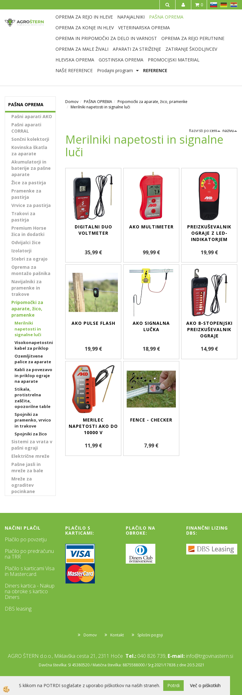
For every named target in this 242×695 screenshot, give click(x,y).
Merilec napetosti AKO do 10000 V (93, 426)
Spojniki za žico (30, 434)
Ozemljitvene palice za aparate (32, 359)
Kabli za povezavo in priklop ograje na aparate (33, 375)
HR (233, 4)
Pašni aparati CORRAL (26, 128)
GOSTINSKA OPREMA (121, 60)
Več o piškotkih (205, 685)
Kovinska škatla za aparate (29, 150)
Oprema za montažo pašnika (30, 270)
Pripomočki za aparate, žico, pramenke (27, 308)
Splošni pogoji (150, 635)
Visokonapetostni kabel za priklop (33, 345)
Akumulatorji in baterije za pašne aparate (31, 168)
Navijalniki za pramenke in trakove (26, 288)
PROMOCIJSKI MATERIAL (173, 60)
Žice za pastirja (28, 183)
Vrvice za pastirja (31, 205)
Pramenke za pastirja (26, 194)
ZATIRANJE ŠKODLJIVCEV (191, 49)
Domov (71, 101)
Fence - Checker (151, 420)
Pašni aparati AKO (31, 116)
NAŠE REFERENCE (74, 70)
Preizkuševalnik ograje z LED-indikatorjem (209, 233)
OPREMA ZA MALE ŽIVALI (81, 49)
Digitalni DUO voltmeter (93, 230)
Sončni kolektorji (30, 139)
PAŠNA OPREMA (166, 17)
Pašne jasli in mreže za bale (27, 467)
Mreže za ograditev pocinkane (23, 485)
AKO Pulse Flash (93, 323)
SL (213, 4)
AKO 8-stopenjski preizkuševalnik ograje (209, 329)
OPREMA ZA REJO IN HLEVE (84, 17)
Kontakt (117, 635)
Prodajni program (115, 70)
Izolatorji (21, 251)
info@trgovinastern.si (209, 655)
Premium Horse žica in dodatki (28, 231)
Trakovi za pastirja (23, 216)
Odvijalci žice (26, 242)
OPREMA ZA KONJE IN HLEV (84, 28)
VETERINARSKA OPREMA (144, 28)
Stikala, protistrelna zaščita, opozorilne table (32, 398)
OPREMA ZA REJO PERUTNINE (192, 38)
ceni (215, 130)
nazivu (229, 130)
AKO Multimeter (151, 227)
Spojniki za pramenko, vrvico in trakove (32, 420)
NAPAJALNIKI (131, 17)
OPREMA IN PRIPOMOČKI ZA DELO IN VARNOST (106, 38)
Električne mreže (30, 456)
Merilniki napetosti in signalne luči (27, 328)
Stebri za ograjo (29, 259)
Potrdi (173, 685)
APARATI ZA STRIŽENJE (137, 49)
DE (223, 4)
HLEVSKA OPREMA (74, 60)
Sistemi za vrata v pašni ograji (31, 445)
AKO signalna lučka (151, 326)
